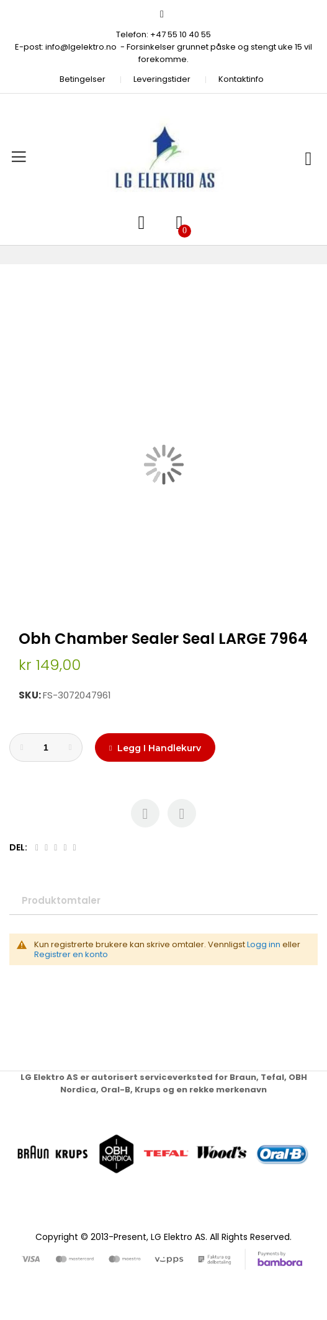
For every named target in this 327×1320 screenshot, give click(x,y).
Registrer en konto (71, 954)
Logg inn (263, 944)
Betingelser (82, 79)
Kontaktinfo (241, 79)
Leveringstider (161, 79)
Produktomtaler (61, 900)
